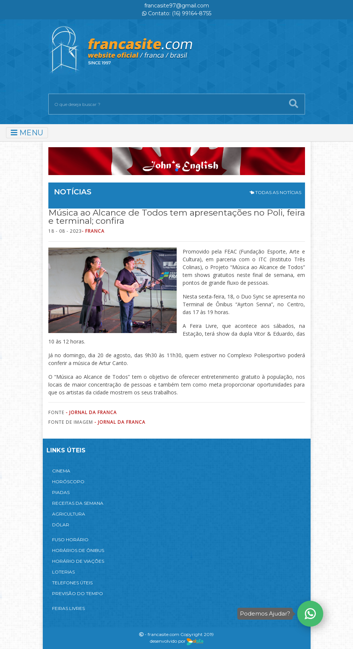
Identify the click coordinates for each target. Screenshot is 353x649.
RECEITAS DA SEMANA (77, 503)
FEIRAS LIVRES (68, 608)
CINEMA (61, 471)
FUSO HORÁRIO (70, 539)
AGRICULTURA (68, 514)
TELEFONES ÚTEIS (72, 582)
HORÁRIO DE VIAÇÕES (78, 561)
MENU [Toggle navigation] (27, 132)
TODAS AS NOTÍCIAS (275, 192)
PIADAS (61, 492)
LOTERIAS (63, 572)
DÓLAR (60, 524)
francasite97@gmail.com (176, 5)
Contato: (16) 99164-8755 (176, 13)
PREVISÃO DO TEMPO (77, 593)
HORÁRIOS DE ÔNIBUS (78, 550)
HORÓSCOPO (68, 481)
